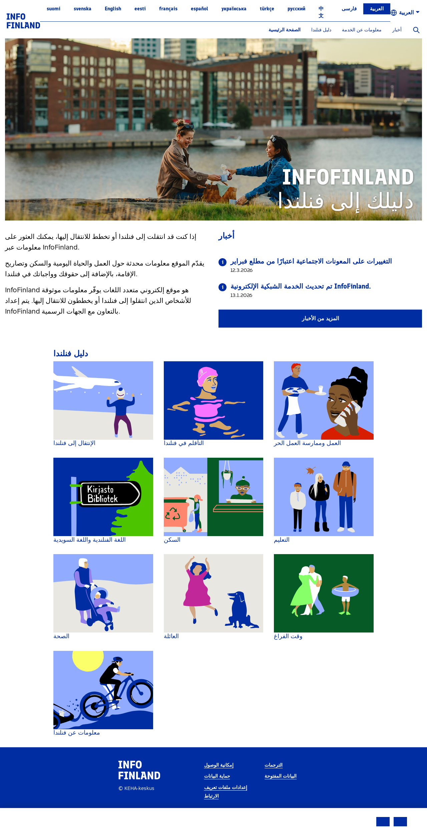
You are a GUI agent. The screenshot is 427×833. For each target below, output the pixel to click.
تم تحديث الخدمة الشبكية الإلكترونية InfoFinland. (301, 286)
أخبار (397, 30)
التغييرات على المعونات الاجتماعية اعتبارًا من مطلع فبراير (311, 261)
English (113, 9)
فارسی (349, 9)
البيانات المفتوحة (281, 790)
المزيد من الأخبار (320, 318)
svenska (82, 9)
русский (296, 9)
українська (234, 9)
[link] (23, 20)
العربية (377, 9)
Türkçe (267, 9)
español (199, 9)
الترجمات (274, 779)
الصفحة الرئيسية (285, 30)
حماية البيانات (217, 790)
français (168, 9)
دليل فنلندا (321, 30)
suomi (53, 9)
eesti (140, 9)
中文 (321, 12)
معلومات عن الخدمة (362, 30)
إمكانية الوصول (219, 779)
